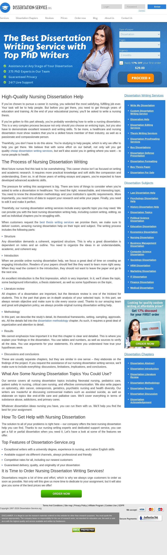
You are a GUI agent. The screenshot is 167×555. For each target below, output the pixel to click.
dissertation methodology (53, 320)
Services (4, 18)
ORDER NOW (61, 493)
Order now (80, 18)
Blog (95, 18)
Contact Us (126, 18)
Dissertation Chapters (27, 18)
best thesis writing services (57, 222)
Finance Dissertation (142, 282)
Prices (64, 18)
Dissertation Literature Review (143, 376)
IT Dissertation (138, 276)
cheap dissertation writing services (31, 150)
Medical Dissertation (142, 287)
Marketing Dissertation (143, 271)
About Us (109, 18)
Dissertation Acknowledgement (140, 401)
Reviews (49, 18)
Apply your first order (142, 62)
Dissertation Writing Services (144, 95)
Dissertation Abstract (142, 363)
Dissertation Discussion (144, 393)
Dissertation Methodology (145, 382)
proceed (139, 78)
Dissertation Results (141, 388)
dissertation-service (32, 7)
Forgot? (142, 10)
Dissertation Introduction (144, 368)
